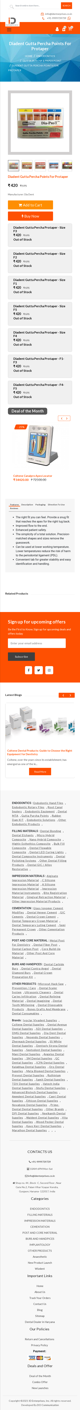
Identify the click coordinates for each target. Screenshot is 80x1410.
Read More (40, 771)
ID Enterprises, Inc (39, 1400)
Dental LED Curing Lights (46, 852)
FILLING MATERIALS (40, 1214)
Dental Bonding (50, 831)
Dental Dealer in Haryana (40, 1321)
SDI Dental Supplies (49, 1028)
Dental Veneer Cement (42, 912)
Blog (40, 1309)
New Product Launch (40, 1262)
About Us (40, 1291)
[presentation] (61, 418)
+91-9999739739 (53, 18)
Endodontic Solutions (41, 819)
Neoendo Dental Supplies (43, 1037)
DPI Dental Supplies (25, 1113)
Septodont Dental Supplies (44, 1049)
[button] (40, 122)
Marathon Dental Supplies (29, 1130)
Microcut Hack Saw (51, 983)
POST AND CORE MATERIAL (39, 1232)
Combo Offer (40, 1382)
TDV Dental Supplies (26, 1083)
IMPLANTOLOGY (39, 1244)
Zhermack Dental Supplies (29, 1041)
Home (28, 55)
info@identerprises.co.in (56, 13)
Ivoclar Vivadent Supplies (40, 1020)
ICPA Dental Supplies (50, 1062)
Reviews (14, 508)
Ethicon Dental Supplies (42, 1100)
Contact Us (39, 1303)
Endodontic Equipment (40, 811)
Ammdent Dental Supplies (29, 1096)
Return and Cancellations (39, 1339)
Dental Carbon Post (25, 948)
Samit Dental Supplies (50, 1079)
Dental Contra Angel (35, 968)
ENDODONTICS (45, 55)
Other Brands (55, 1109)
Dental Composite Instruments (32, 856)
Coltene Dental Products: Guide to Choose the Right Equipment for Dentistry (39, 752)
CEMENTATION (40, 1226)
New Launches (40, 1388)
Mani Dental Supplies (26, 1054)
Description (27, 504)
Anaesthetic (40, 1256)
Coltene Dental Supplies (28, 1024)
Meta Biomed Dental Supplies (46, 1071)
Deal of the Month (40, 1376)
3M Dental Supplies (39, 1058)
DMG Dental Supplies (26, 1033)
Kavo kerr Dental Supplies (43, 1126)
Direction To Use (56, 504)
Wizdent (40, 1268)
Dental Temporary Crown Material (35, 920)
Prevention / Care (24, 988)
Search (66, 5)
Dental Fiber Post (45, 944)
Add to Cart (30, 205)
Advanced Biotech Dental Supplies (35, 1092)
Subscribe (21, 656)
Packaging (40, 504)
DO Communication (48, 1404)
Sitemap (40, 1315)
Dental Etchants (23, 835)
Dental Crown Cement (41, 916)
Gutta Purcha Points (35, 815)
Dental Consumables (25, 1013)
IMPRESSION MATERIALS (40, 1220)
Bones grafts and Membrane (46, 1009)
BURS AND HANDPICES (40, 1238)
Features (14, 504)
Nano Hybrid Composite (45, 839)
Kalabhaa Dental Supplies (29, 1066)
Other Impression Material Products (36, 901)
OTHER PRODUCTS (40, 1250)
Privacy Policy (39, 1345)
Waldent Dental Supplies (42, 1117)
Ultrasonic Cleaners (38, 992)
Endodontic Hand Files (48, 803)
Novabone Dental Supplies (29, 1104)
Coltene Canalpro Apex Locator (32, 475)
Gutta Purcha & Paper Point (42, 60)
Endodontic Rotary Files (28, 807)
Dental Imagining (38, 1000)
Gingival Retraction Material (46, 897)
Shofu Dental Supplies (51, 1088)
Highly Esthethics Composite (31, 843)
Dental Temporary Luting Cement (34, 925)
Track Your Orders (40, 1297)
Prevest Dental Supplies (28, 1075)
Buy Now (30, 216)
